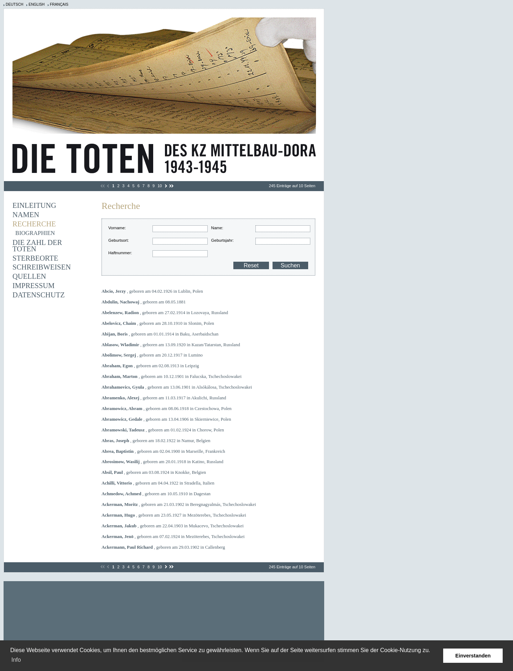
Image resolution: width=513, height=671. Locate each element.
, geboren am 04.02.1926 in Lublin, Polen (152, 291)
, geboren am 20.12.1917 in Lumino (152, 355)
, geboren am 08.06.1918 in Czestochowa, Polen (167, 408)
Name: (217, 228)
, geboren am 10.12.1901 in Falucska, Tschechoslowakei (172, 376)
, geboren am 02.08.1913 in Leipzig (150, 365)
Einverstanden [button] (473, 656)
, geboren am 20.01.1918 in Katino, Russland (162, 461)
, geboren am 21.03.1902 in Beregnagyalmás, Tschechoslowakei (179, 504)
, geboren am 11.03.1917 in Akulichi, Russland (164, 397)
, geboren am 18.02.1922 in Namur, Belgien (156, 440)
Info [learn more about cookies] (16, 660)
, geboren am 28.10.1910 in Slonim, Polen (158, 323)
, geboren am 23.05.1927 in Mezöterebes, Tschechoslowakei (174, 515)
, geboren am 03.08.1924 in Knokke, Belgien (154, 472)
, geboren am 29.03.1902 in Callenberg (163, 547)
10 (159, 186)
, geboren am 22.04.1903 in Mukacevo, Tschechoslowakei (173, 525)
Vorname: (117, 228)
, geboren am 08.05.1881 (144, 301)
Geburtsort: (118, 240)
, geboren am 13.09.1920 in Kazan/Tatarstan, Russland (171, 344)
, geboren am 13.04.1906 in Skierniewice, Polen (166, 419)
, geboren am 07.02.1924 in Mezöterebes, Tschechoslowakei (173, 536)
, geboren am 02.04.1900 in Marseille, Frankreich (163, 451)
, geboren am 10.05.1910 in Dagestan (156, 493)
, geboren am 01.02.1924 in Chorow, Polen (163, 429)
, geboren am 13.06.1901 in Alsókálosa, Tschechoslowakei (177, 387)
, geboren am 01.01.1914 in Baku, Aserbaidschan (160, 334)
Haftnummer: (120, 253)
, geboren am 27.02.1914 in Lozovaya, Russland (165, 312)
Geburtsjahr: (222, 240)
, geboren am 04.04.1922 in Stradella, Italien (158, 483)
